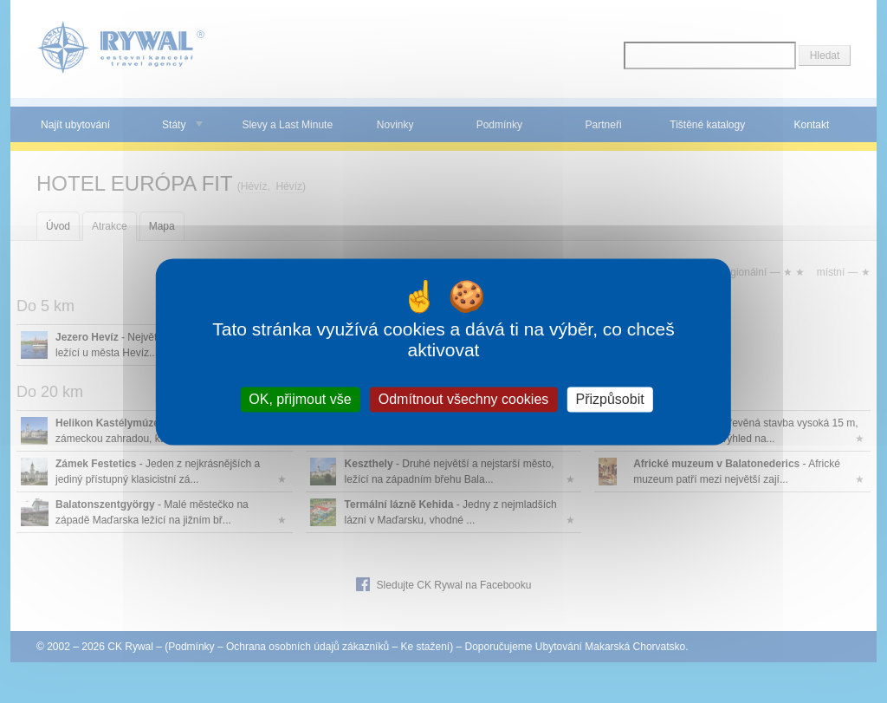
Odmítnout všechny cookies (464, 399)
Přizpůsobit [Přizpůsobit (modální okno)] (609, 399)
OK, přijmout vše (300, 399)
